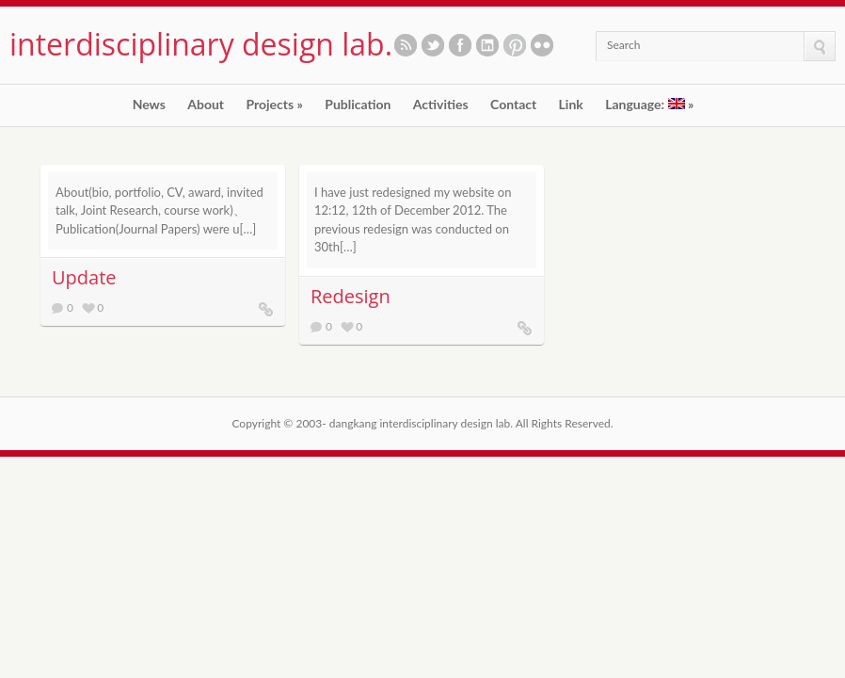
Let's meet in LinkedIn (487, 45)
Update (84, 277)
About (205, 104)
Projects (274, 104)
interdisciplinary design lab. (200, 44)
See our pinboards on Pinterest (514, 45)
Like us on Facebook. (460, 45)
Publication (358, 104)
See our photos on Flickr (542, 45)
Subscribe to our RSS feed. (405, 45)
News (149, 104)
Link (571, 104)
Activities (441, 104)
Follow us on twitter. (433, 45)
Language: (649, 104)
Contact (513, 104)
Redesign (351, 296)
